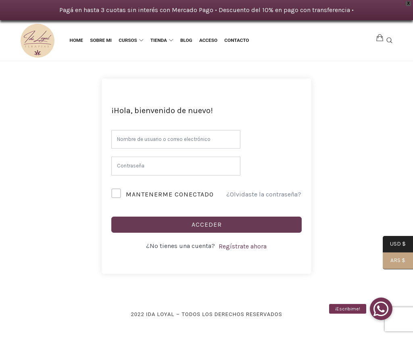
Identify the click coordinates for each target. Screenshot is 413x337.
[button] (381, 309)
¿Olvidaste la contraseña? (263, 194)
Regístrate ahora (243, 246)
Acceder (207, 224)
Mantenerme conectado (170, 194)
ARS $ (394, 261)
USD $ (394, 244)
